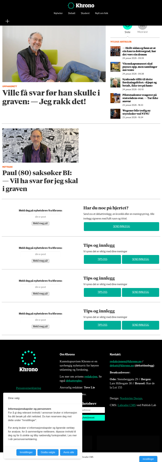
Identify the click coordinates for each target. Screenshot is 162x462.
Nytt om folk (101, 14)
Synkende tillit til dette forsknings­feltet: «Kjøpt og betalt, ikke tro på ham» (139, 82)
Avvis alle (68, 452)
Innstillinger (148, 459)
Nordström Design (131, 398)
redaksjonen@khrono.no (126, 361)
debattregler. (74, 380)
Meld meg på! (40, 223)
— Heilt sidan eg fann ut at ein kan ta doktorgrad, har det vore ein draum (139, 51)
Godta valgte (48, 452)
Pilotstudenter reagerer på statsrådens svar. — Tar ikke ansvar (140, 98)
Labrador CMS (127, 405)
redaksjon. (91, 376)
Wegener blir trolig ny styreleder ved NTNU (136, 111)
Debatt (71, 14)
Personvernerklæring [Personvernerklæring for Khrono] (28, 388)
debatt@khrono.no (122, 365)
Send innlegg (121, 226)
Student (85, 14)
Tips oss (102, 259)
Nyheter (58, 14)
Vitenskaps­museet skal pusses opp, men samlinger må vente (139, 67)
